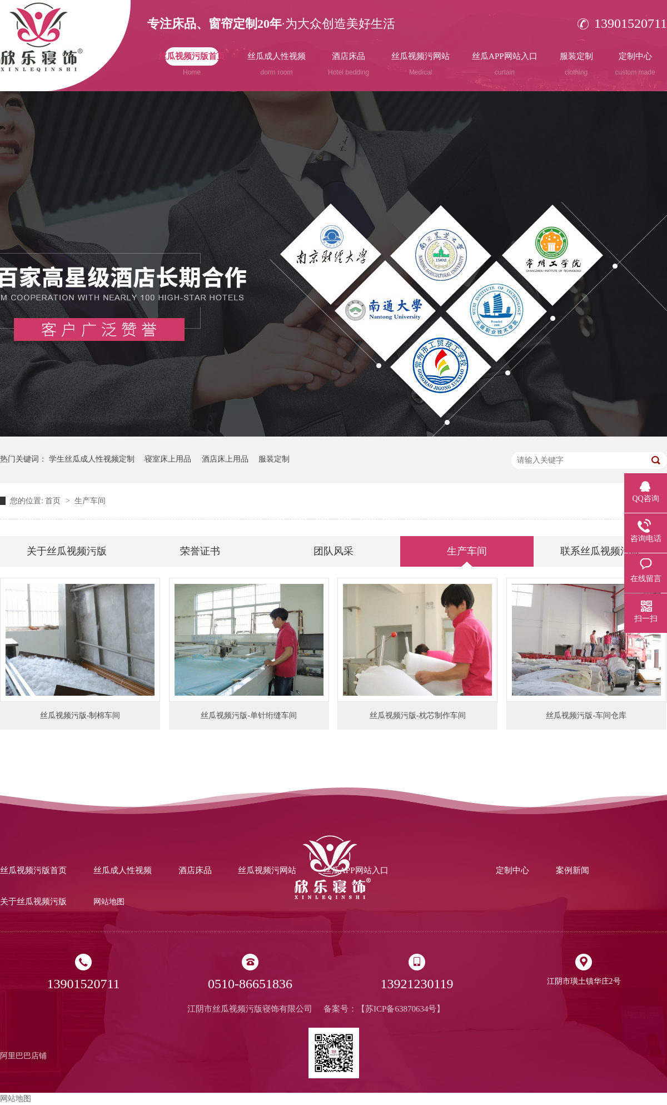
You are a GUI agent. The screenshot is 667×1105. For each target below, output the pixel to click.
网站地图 (109, 902)
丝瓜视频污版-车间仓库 (586, 715)
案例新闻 (572, 870)
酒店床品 (348, 64)
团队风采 (333, 551)
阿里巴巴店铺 (23, 1056)
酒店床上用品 (225, 459)
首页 (54, 501)
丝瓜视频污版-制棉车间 (80, 715)
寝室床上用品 (168, 459)
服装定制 (576, 64)
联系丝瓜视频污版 (600, 551)
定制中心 (635, 64)
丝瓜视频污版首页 (191, 64)
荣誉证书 (200, 551)
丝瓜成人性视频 (276, 64)
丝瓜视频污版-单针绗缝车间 (249, 715)
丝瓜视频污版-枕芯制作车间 (418, 715)
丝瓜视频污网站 (420, 64)
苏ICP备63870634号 (400, 1008)
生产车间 (90, 501)
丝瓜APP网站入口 (504, 64)
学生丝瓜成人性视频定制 (92, 459)
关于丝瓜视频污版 (67, 551)
